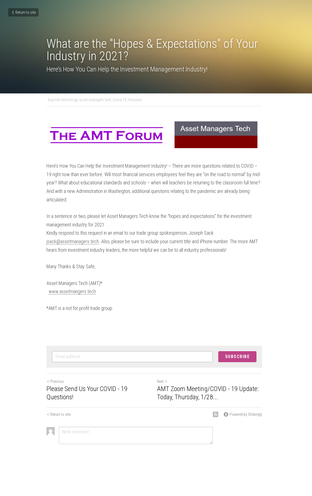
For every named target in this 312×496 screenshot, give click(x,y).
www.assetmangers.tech (72, 284)
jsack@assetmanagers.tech (73, 234)
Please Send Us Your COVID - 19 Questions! (87, 385)
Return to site (23, 12)
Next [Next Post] (164, 373)
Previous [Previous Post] (55, 373)
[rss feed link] (219, 406)
